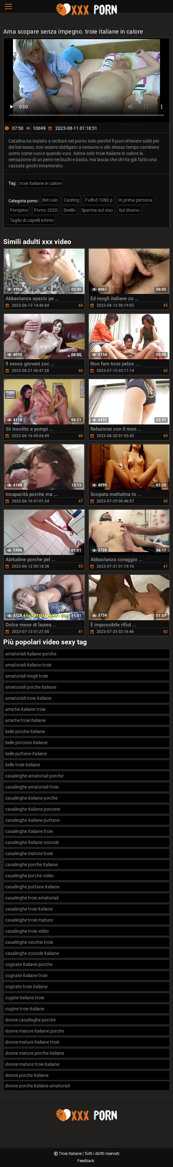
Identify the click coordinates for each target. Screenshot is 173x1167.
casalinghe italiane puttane (32, 820)
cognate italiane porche (28, 964)
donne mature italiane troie (32, 1042)
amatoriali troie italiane (28, 698)
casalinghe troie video (27, 931)
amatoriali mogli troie (26, 676)
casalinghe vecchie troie (29, 942)
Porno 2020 (46, 210)
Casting (71, 200)
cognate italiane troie (26, 975)
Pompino (19, 210)
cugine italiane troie (24, 997)
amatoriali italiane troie (28, 665)
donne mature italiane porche (34, 1031)
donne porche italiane (26, 1075)
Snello (69, 210)
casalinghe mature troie (29, 853)
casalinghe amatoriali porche (34, 775)
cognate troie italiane (26, 986)
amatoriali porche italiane (30, 687)
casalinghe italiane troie (29, 831)
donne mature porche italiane (34, 1053)
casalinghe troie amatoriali (32, 897)
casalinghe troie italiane (29, 909)
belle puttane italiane (26, 753)
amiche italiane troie (25, 709)
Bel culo (50, 200)
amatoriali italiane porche (30, 653)
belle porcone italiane (26, 742)
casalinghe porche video (29, 875)
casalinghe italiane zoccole (32, 842)
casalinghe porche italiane (31, 864)
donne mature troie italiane (32, 1064)
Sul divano (129, 210)
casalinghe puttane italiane (32, 886)
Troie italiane (71, 1153)
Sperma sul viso (97, 210)
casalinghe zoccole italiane (32, 953)
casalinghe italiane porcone (32, 809)
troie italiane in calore (40, 183)
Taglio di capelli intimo (32, 220)
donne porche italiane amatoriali (37, 1085)
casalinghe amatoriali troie (32, 787)
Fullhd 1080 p (99, 200)
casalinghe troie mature (29, 920)
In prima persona (135, 200)
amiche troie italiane (25, 720)
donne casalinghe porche (30, 1019)
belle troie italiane (22, 764)
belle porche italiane (25, 731)
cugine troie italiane (24, 1008)
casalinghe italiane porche (31, 798)
